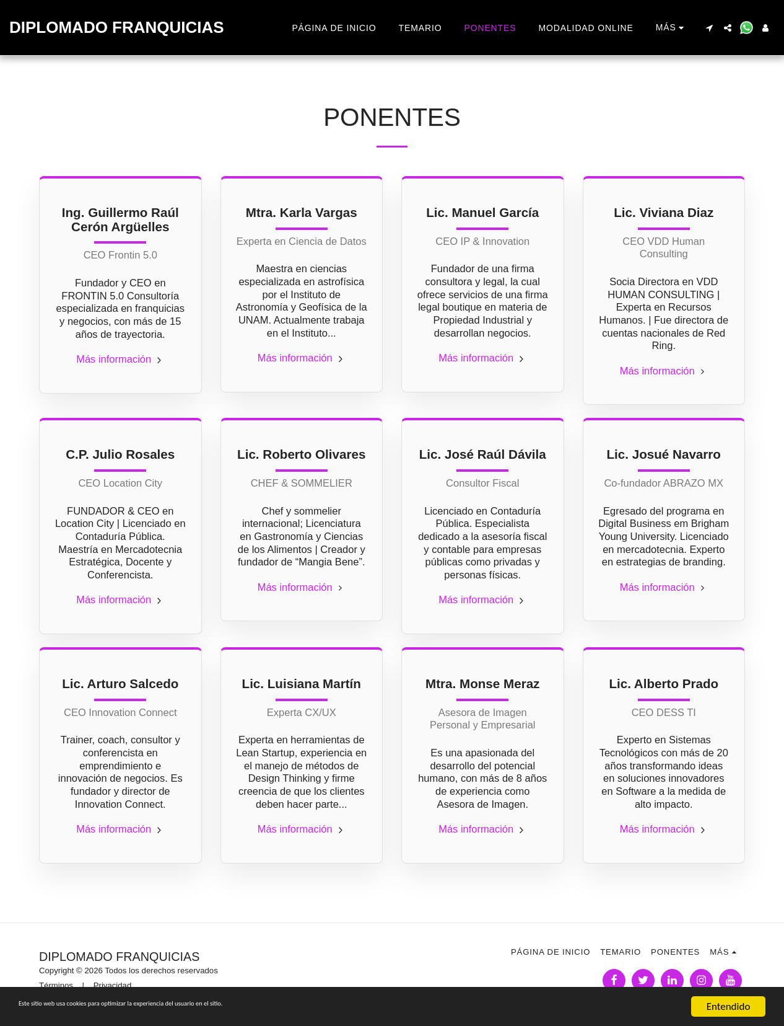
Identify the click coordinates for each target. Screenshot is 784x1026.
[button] (709, 28)
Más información (120, 359)
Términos (56, 985)
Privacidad (113, 985)
